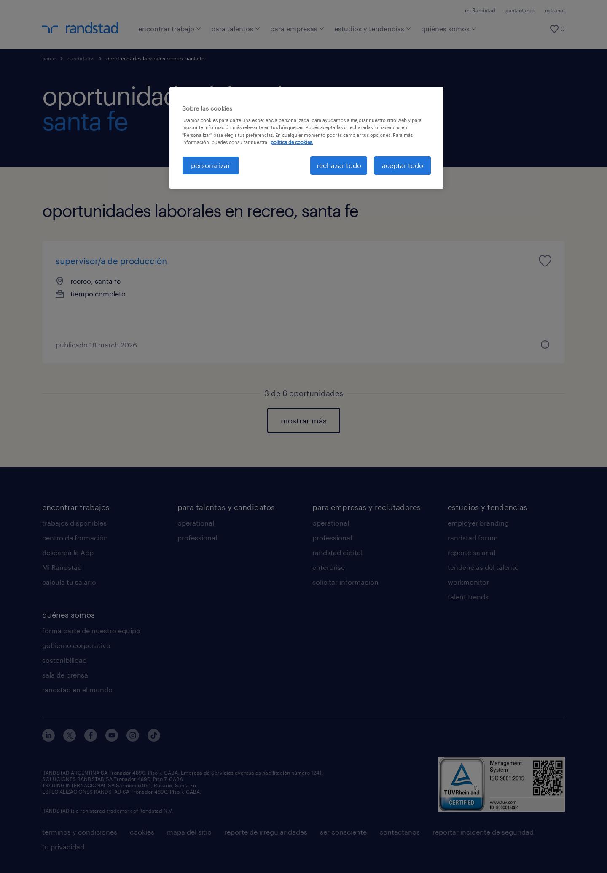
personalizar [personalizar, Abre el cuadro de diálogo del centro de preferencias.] (210, 165)
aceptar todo (402, 165)
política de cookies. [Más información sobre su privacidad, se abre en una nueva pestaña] (292, 142)
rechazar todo (339, 165)
